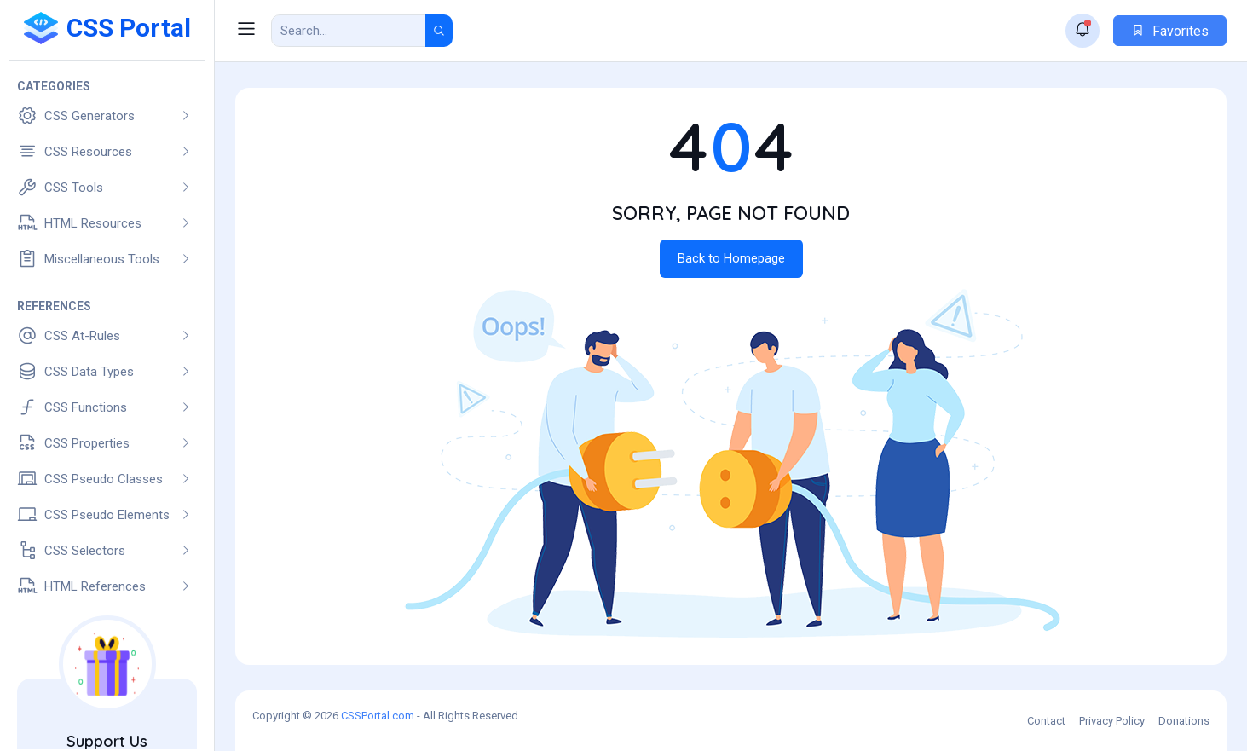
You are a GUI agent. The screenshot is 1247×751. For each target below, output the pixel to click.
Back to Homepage (731, 258)
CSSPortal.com (377, 715)
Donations (1183, 720)
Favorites (1170, 31)
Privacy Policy (1112, 720)
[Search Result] (348, 30)
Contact (1046, 720)
